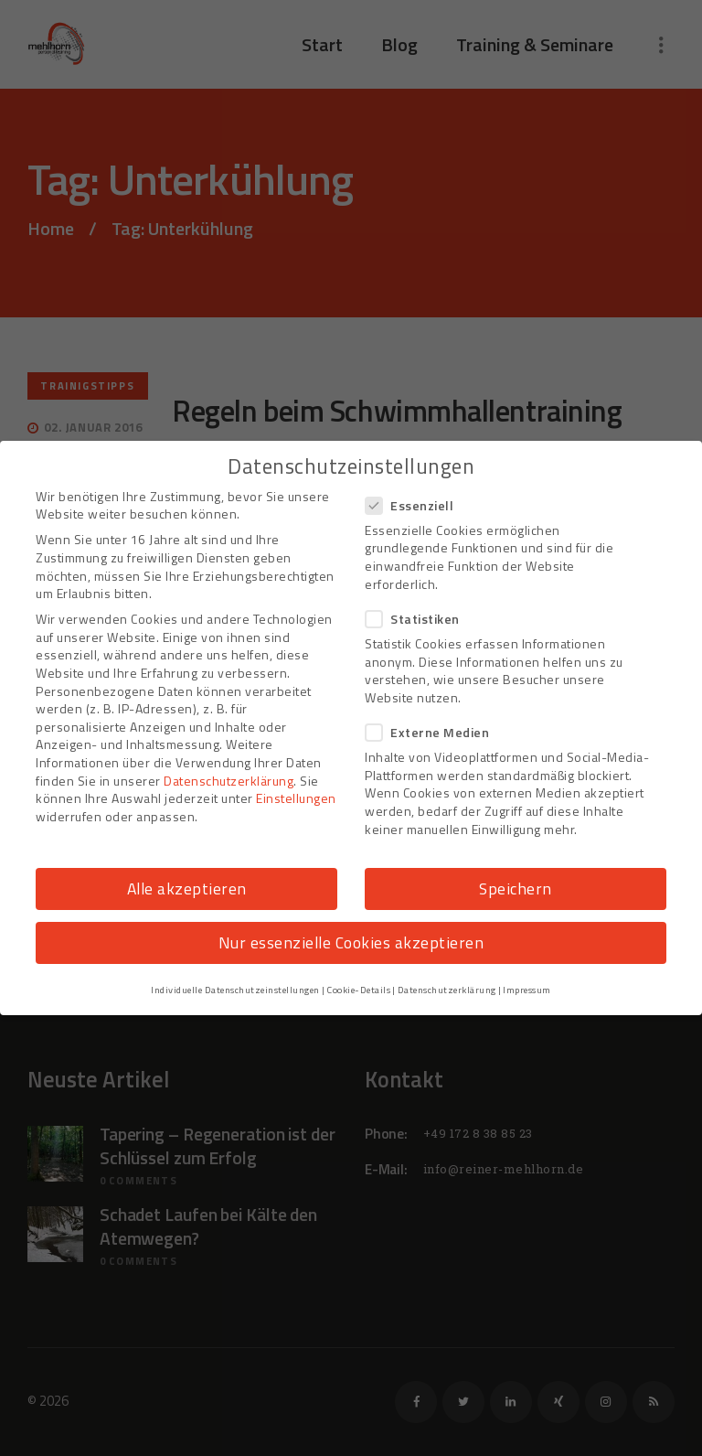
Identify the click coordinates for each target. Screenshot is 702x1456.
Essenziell (415, 505)
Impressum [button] (527, 989)
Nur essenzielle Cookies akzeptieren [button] (351, 942)
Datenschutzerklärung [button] (447, 989)
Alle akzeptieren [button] (187, 888)
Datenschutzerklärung (228, 780)
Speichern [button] (515, 888)
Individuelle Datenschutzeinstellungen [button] (235, 989)
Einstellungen (296, 798)
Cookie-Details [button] (358, 989)
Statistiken (418, 618)
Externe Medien (433, 732)
